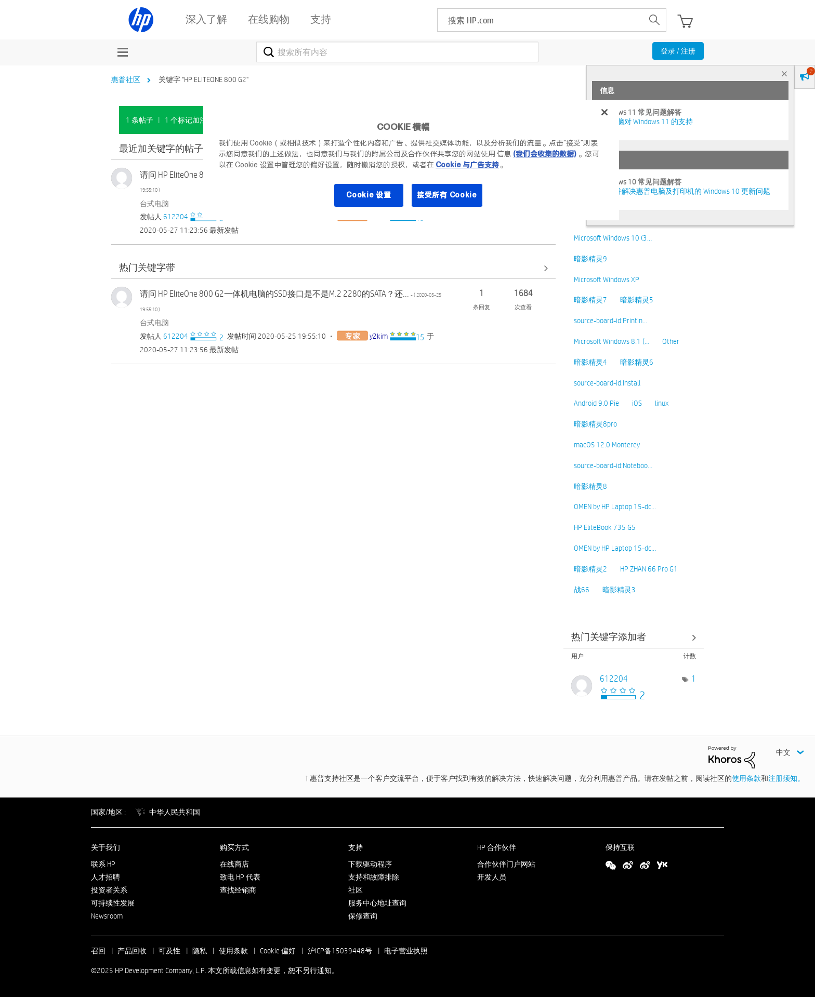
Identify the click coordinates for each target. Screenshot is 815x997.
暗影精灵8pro (595, 424)
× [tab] (784, 73)
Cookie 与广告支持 (467, 164)
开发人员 (491, 877)
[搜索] (397, 52)
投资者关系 (109, 890)
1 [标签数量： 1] (693, 678)
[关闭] (604, 112)
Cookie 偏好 (278, 950)
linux (661, 403)
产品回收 (132, 950)
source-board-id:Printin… (610, 320)
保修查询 (362, 916)
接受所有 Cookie (447, 195)
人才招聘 (105, 877)
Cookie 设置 (368, 195)
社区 (355, 890)
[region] (411, 160)
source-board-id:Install (607, 383)
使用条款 (746, 778)
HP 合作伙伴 (496, 847)
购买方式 (234, 847)
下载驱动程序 (370, 864)
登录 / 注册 (678, 51)
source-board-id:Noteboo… (613, 465)
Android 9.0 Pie (596, 403)
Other (670, 341)
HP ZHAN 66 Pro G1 (649, 569)
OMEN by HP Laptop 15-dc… (615, 506)
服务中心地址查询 (377, 903)
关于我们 (105, 847)
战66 (581, 589)
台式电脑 (154, 203)
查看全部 (333, 267)
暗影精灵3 (619, 589)
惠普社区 (125, 79)
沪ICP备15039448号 (340, 950)
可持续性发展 (113, 903)
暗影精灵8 (590, 486)
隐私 (199, 950)
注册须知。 (786, 778)
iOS (637, 403)
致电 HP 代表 (240, 877)
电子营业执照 (406, 950)
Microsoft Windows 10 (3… (613, 238)
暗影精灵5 (636, 299)
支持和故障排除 (373, 877)
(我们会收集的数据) (544, 153)
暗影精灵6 (636, 362)
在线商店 (234, 864)
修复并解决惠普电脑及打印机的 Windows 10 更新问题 (685, 191)
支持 (355, 847)
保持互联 (620, 847)
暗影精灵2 (590, 569)
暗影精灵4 (590, 362)
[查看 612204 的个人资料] (175, 216)
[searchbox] (540, 20)
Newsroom (107, 916)
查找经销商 (238, 890)
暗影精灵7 (590, 299)
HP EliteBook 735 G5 (605, 527)
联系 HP (103, 864)
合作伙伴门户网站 (506, 864)
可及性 (169, 950)
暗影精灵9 (590, 258)
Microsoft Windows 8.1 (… (611, 341)
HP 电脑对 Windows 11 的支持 (646, 121)
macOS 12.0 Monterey (607, 444)
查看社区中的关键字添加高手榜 (633, 637)
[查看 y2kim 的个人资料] (379, 336)
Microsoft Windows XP (606, 279)
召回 (98, 950)
